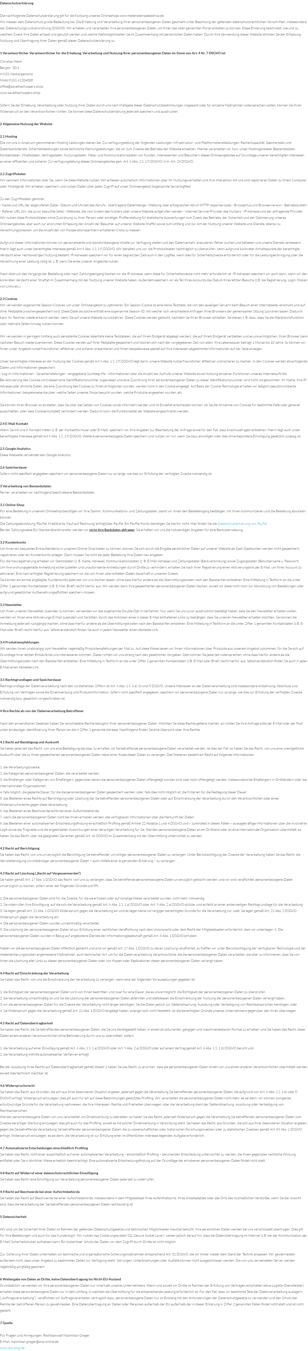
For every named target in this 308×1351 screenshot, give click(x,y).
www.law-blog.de (12, 1348)
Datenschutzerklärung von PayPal (242, 523)
